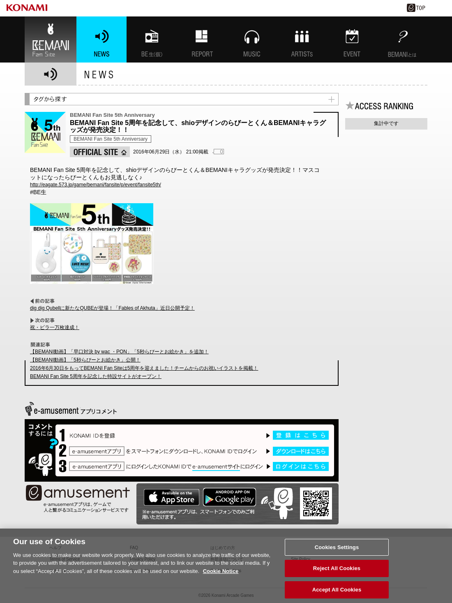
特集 (202, 39)
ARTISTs (302, 39)
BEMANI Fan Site (50, 39)
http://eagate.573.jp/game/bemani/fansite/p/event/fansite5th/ (95, 185)
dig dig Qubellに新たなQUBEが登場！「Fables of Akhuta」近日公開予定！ (112, 308)
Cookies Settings (337, 552)
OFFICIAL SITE (100, 151)
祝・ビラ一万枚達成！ (54, 327)
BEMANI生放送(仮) (152, 39)
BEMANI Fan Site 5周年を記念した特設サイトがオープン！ (95, 376)
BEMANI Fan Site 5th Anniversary (111, 139)
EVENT (352, 39)
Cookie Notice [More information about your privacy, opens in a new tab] (221, 576)
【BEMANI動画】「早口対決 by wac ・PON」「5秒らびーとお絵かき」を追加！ (119, 352)
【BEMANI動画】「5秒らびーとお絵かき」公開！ (85, 360)
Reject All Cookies (336, 574)
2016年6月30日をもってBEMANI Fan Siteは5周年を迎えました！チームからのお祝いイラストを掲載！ (144, 368)
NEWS (101, 39)
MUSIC (252, 39)
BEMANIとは (402, 39)
